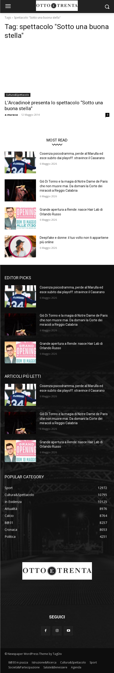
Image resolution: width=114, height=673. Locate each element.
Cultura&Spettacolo (17, 94)
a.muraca (11, 114)
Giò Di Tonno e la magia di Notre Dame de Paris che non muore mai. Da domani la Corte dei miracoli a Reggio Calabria (74, 186)
